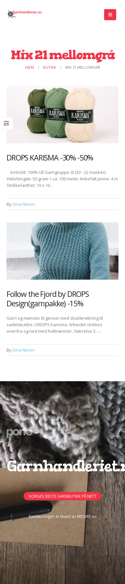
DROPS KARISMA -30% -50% (50, 157)
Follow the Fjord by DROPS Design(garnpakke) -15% (48, 299)
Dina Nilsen (23, 204)
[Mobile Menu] (110, 14)
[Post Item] (62, 114)
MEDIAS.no (87, 516)
